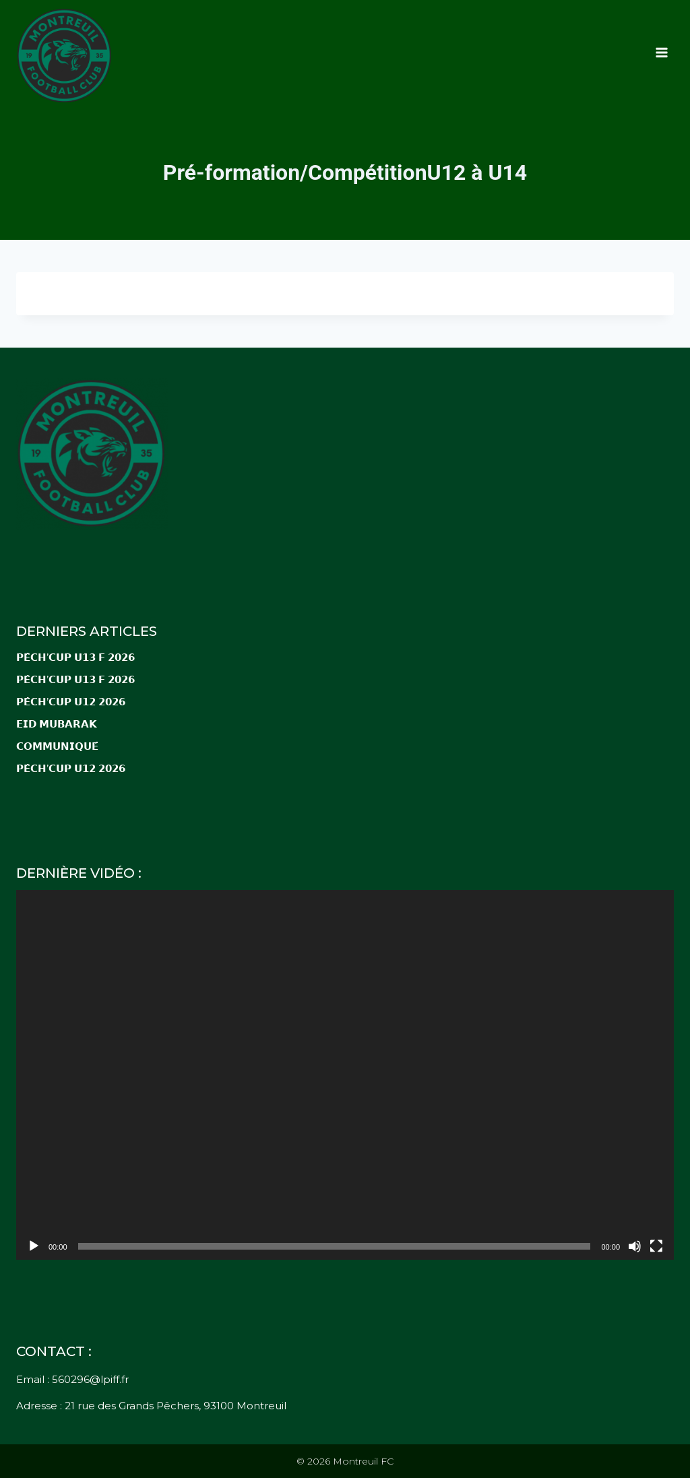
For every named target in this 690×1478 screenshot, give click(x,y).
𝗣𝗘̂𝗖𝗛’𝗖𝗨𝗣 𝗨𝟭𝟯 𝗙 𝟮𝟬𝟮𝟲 (76, 657)
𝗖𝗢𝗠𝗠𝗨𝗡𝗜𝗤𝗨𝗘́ (57, 746)
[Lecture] (33, 1246)
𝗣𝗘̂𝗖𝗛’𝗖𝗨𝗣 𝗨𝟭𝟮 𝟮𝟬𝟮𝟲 (70, 701)
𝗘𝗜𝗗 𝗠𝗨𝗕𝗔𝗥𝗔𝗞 (56, 723)
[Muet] (634, 1246)
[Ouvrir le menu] (661, 52)
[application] (345, 1075)
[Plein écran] (656, 1246)
